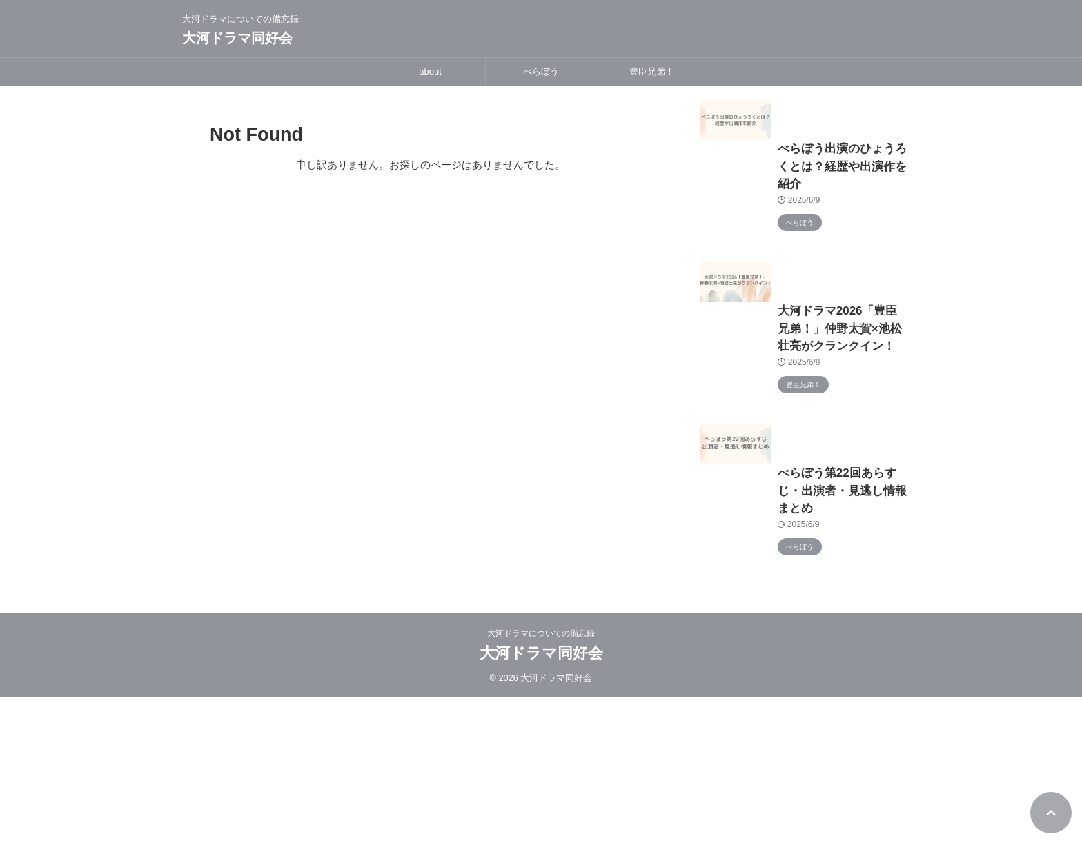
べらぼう (541, 71)
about (430, 71)
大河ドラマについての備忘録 (541, 797)
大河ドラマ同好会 (237, 38)
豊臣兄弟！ (651, 71)
